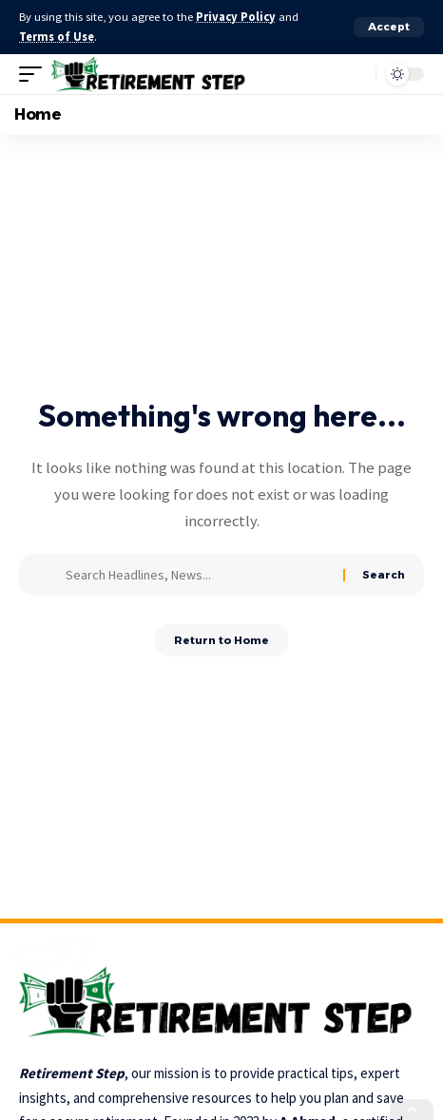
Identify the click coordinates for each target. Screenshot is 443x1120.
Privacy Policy (236, 16)
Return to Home (221, 640)
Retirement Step (72, 1073)
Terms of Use (56, 36)
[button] (389, 27)
